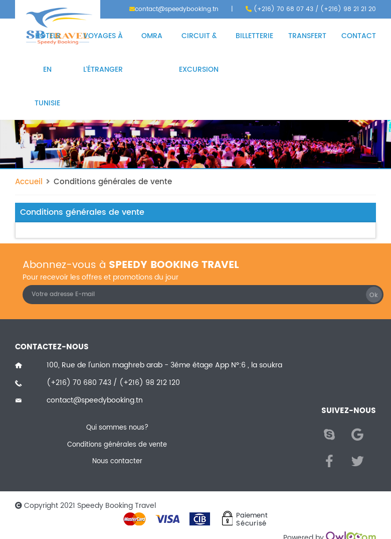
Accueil (29, 182)
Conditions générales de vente (113, 182)
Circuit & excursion (199, 52)
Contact (358, 36)
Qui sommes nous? (117, 428)
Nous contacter (117, 462)
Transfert (307, 36)
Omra (151, 36)
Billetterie (254, 36)
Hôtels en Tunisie (47, 69)
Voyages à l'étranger (103, 52)
